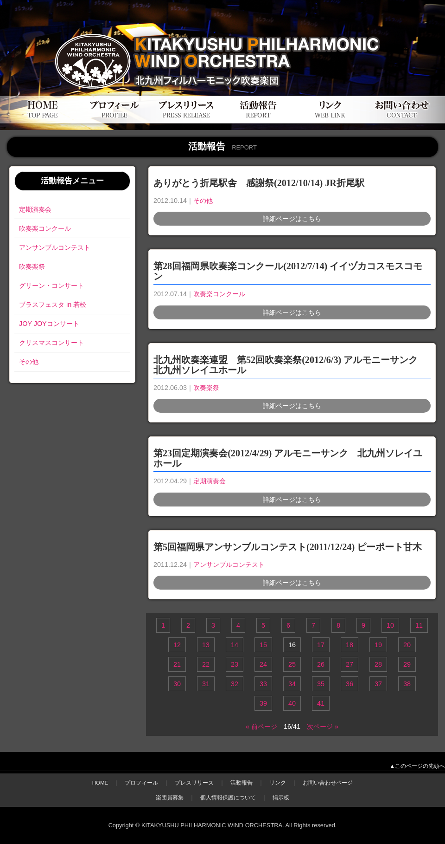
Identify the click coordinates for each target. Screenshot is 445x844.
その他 (28, 361)
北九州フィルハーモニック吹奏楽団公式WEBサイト (111, 26)
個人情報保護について (228, 797)
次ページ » (322, 726)
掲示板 (281, 797)
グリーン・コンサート (51, 285)
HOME (100, 783)
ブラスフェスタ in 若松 (52, 304)
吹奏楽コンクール (45, 228)
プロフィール (141, 783)
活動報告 (241, 783)
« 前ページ (261, 726)
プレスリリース (194, 783)
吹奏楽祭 (32, 266)
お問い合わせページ (328, 783)
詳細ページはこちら (292, 218)
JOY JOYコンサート (49, 323)
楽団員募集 (170, 797)
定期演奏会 (35, 209)
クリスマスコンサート (51, 342)
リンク (277, 783)
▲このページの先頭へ (417, 766)
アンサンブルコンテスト (54, 247)
